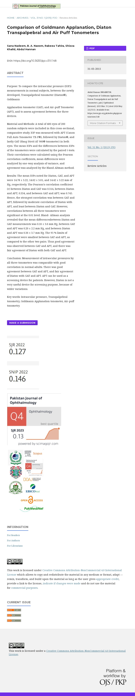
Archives (22, 17)
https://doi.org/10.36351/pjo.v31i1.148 (35, 60)
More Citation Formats (103, 123)
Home (10, 17)
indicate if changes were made (62, 583)
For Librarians (15, 545)
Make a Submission (22, 322)
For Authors (13, 540)
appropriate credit (107, 579)
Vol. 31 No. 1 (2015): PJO (44, 17)
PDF (92, 48)
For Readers (13, 535)
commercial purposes (24, 587)
